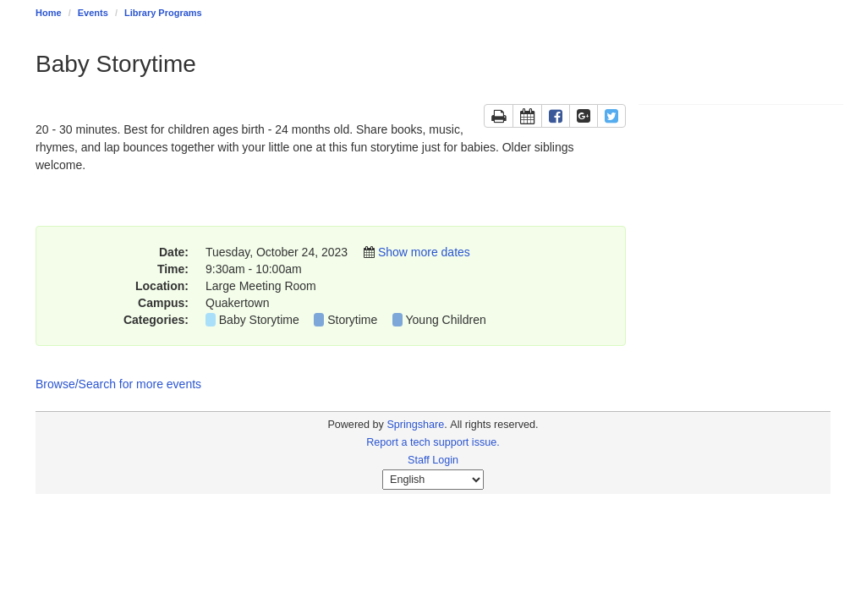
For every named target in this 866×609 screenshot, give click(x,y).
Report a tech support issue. (433, 442)
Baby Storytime (259, 319)
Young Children (446, 319)
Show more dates (424, 252)
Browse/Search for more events (118, 384)
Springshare (415, 425)
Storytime (352, 319)
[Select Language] (433, 479)
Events (93, 13)
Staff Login (433, 460)
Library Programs (163, 13)
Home (49, 13)
